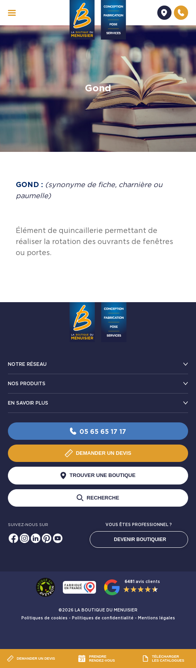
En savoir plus (28, 403)
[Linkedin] (35, 538)
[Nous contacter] (181, 13)
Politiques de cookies (44, 618)
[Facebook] (13, 538)
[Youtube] (57, 538)
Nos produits (26, 383)
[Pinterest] (46, 538)
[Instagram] (24, 538)
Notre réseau (27, 364)
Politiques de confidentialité (103, 618)
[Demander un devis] (164, 13)
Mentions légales (156, 618)
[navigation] (12, 13)
